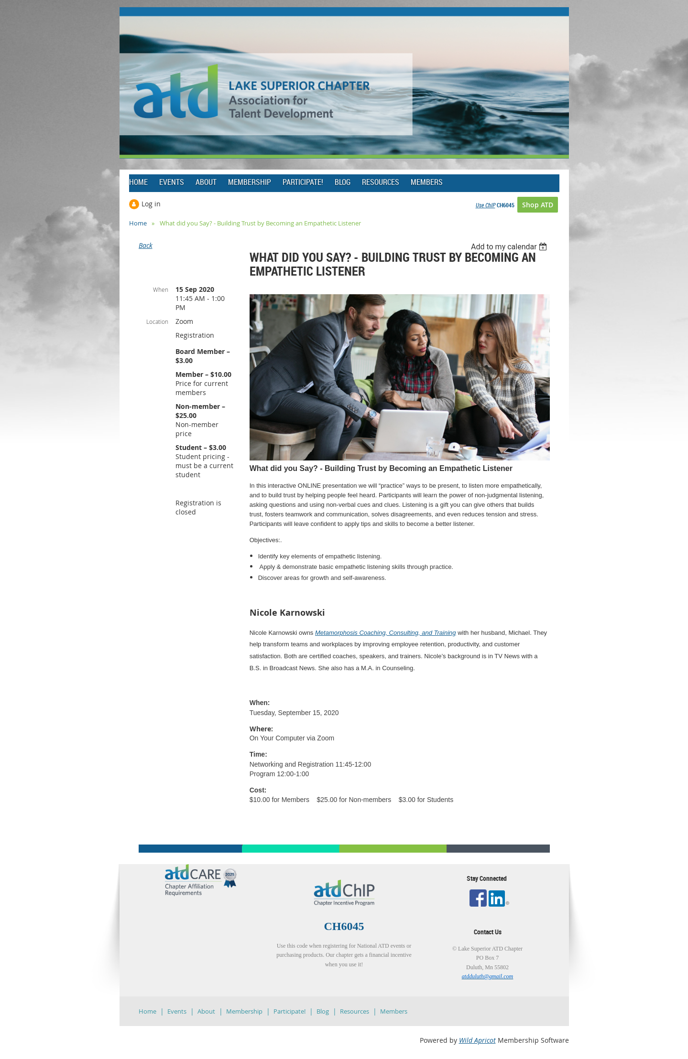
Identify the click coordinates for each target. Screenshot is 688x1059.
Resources (354, 1011)
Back (146, 245)
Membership (244, 1011)
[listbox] (510, 247)
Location (157, 321)
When (160, 289)
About (206, 1011)
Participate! (289, 1011)
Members (393, 1011)
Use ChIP (485, 205)
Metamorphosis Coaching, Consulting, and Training (385, 632)
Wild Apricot (477, 1040)
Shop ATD (537, 204)
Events (176, 1011)
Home (138, 223)
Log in (151, 203)
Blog (323, 1011)
